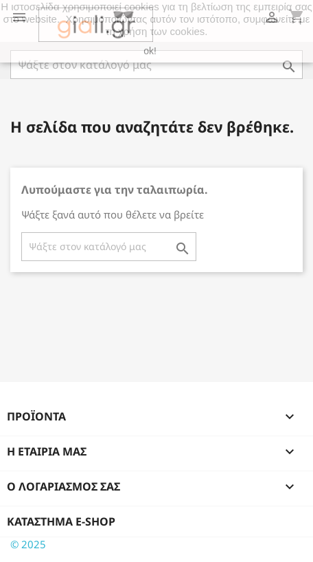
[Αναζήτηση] (156, 64)
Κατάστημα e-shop (61, 521)
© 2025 (28, 544)
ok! (149, 50)
